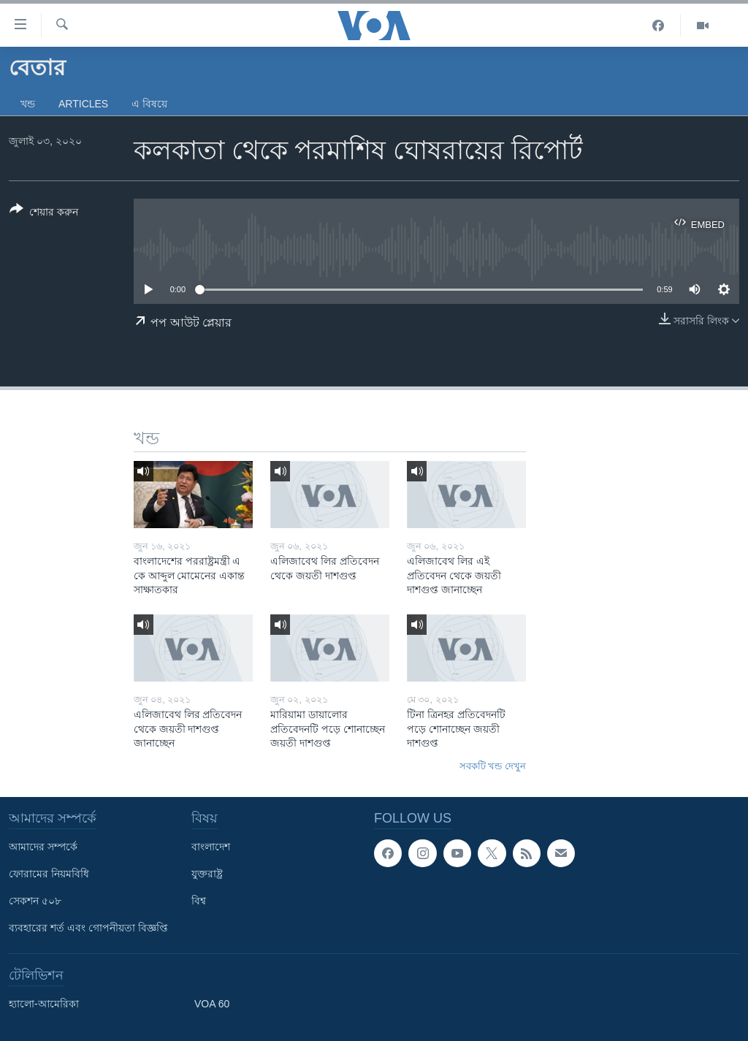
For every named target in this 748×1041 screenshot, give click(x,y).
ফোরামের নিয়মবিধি (49, 874)
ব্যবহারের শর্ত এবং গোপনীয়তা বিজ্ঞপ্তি (88, 928)
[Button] (43, 213)
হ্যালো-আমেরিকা (44, 1004)
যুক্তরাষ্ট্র (207, 874)
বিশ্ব (198, 901)
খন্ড (27, 104)
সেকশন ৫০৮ (35, 901)
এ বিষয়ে (149, 104)
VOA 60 (211, 1004)
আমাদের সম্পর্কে (43, 847)
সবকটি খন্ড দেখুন (492, 765)
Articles (83, 104)
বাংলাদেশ (210, 847)
